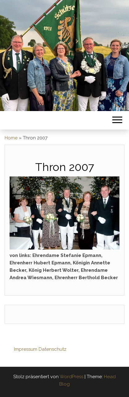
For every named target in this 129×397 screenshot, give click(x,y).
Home (11, 138)
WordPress (71, 376)
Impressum (25, 349)
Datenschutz (52, 349)
